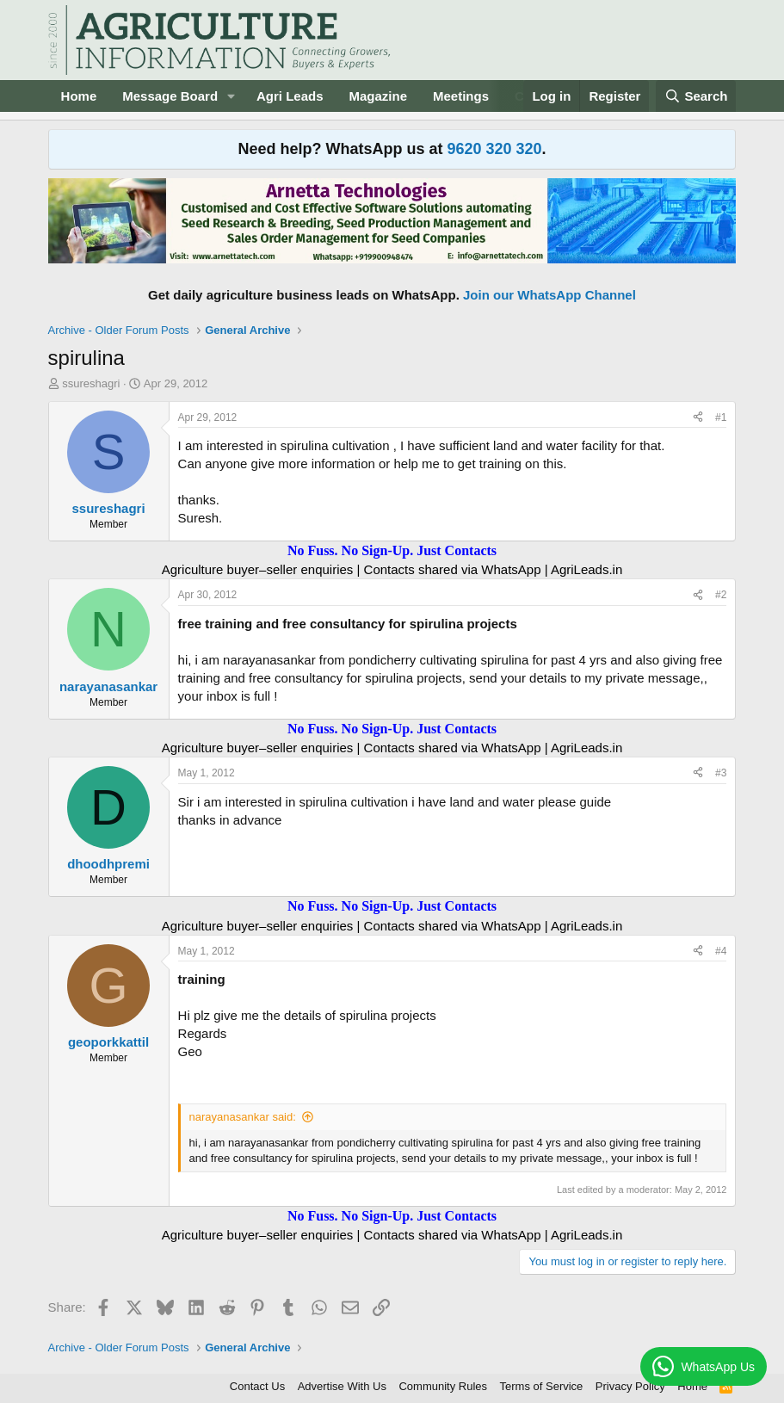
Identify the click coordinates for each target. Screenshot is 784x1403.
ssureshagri (91, 383)
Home (79, 96)
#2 (720, 595)
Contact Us (257, 1386)
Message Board (170, 96)
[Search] (696, 96)
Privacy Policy (630, 1386)
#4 (720, 951)
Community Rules (442, 1386)
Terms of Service (541, 1386)
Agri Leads (290, 96)
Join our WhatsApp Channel (549, 294)
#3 (720, 773)
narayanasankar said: (242, 1116)
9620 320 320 (494, 149)
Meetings (461, 96)
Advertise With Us (342, 1386)
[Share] (698, 418)
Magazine (378, 96)
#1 (720, 417)
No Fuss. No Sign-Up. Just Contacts (392, 550)
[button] (231, 96)
